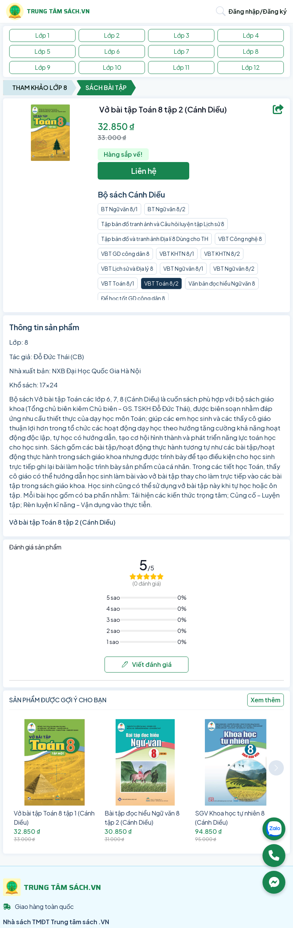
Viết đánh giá (147, 664)
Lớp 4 (251, 35)
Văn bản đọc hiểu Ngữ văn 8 (221, 283)
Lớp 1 (42, 35)
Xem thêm (265, 700)
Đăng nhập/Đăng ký (258, 11)
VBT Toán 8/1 (117, 283)
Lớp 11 (181, 67)
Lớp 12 (250, 67)
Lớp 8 (251, 51)
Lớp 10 (112, 67)
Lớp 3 (181, 35)
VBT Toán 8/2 (161, 283)
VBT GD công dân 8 (125, 253)
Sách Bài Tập (106, 87)
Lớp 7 (181, 51)
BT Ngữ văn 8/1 (119, 209)
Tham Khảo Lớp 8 (39, 87)
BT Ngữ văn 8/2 (166, 209)
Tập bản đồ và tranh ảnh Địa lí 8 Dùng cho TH (154, 238)
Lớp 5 (42, 51)
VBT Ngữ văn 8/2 (233, 268)
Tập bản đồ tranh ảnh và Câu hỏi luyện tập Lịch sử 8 (162, 223)
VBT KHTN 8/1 (176, 253)
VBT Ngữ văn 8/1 (183, 268)
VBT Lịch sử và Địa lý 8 (127, 268)
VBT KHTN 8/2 (222, 253)
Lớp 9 (42, 67)
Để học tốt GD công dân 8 (133, 298)
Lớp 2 (112, 35)
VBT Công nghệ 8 (240, 238)
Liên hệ (143, 170)
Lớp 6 (112, 51)
